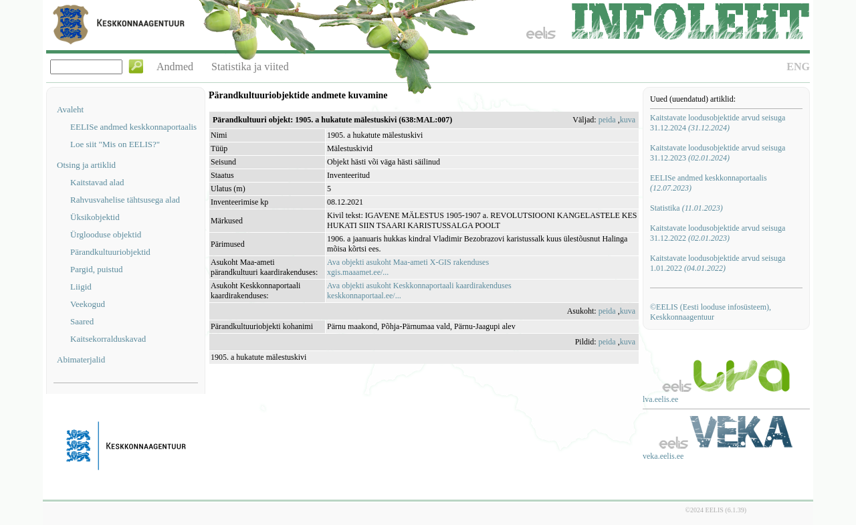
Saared (82, 321)
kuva (627, 119)
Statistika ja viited (250, 66)
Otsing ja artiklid (86, 165)
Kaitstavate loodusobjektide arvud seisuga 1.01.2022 (717, 263)
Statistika (686, 208)
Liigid (81, 287)
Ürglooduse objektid (105, 234)
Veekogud (87, 304)
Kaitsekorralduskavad (108, 339)
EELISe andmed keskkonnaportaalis (133, 127)
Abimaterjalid (81, 359)
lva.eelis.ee (660, 399)
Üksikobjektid (95, 217)
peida (607, 119)
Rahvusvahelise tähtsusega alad (125, 200)
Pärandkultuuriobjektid (110, 252)
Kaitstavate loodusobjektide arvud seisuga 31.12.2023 (717, 153)
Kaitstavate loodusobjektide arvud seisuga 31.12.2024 (717, 122)
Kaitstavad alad (97, 182)
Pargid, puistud (96, 269)
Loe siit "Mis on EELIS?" (115, 144)
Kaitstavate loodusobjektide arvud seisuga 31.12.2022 (717, 233)
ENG (798, 66)
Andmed (174, 66)
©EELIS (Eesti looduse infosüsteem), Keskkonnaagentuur (710, 312)
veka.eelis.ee (663, 456)
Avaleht (70, 109)
